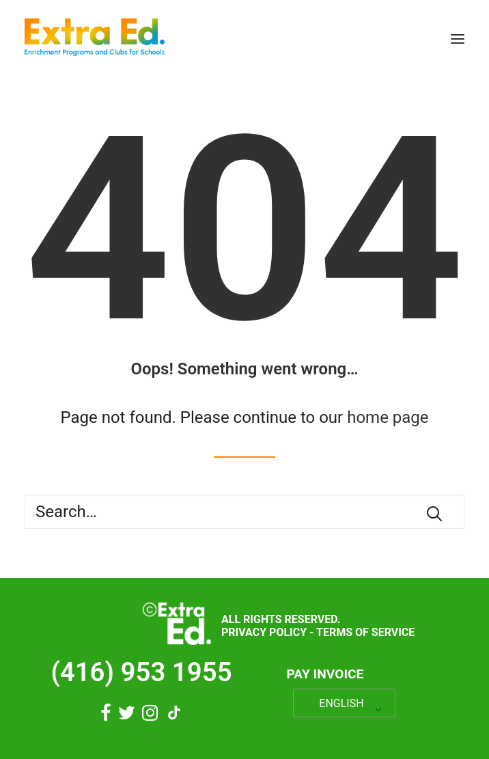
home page (387, 417)
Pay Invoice (325, 674)
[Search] (244, 512)
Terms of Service (365, 632)
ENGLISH (341, 703)
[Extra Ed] (95, 38)
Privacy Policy (264, 632)
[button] (457, 39)
